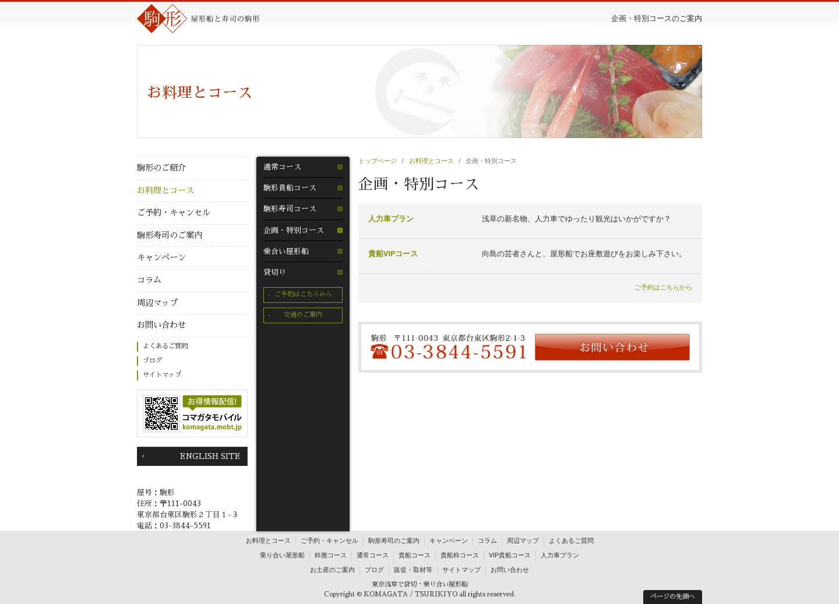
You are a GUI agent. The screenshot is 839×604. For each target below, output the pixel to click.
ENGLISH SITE (210, 456)
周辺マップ (157, 303)
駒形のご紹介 (161, 168)
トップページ (377, 161)
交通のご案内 (303, 315)
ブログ (152, 361)
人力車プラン (391, 218)
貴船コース (415, 555)
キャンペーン (161, 257)
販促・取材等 (413, 570)
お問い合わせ (161, 325)
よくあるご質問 (165, 346)
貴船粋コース (459, 555)
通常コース (282, 167)
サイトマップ (162, 375)
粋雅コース (331, 555)
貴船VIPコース (393, 253)
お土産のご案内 (332, 570)
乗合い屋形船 (286, 251)
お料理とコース (165, 190)
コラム (149, 280)
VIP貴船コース (510, 555)
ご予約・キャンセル (173, 213)
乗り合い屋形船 (282, 555)
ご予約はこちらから (303, 294)
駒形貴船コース (289, 188)
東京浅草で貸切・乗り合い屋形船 (420, 584)
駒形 (198, 18)
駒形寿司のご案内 (169, 235)
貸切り (274, 272)
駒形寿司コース (289, 209)
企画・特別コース (293, 230)
